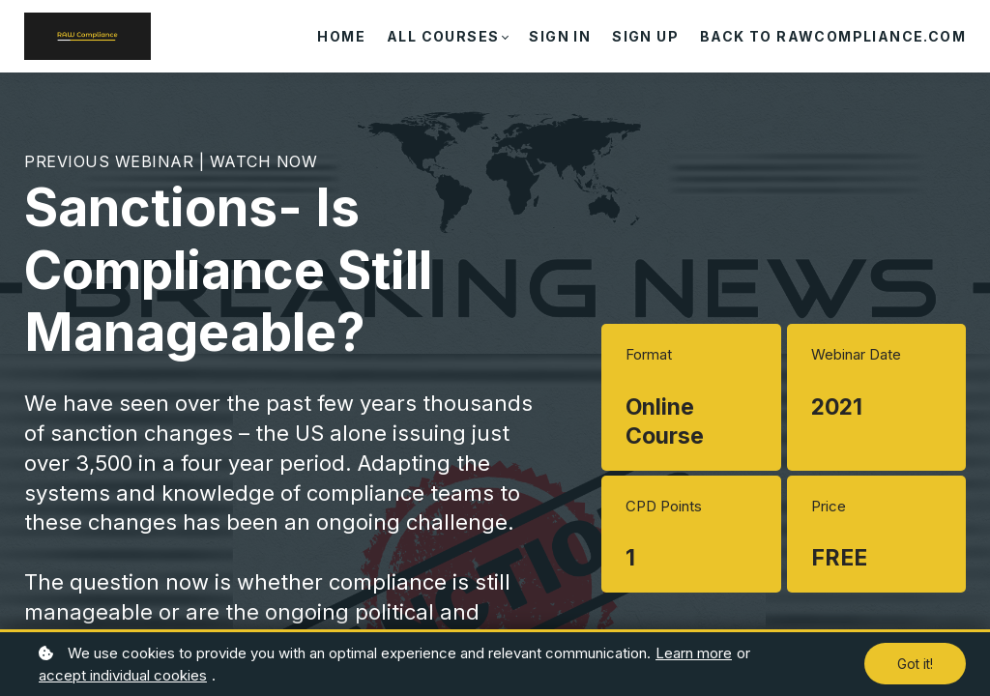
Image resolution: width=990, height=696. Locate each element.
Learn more (693, 653)
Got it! (915, 663)
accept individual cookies (123, 675)
